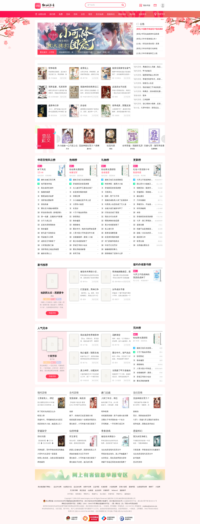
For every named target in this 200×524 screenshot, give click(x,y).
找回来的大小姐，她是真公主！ (50, 424)
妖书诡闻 (136, 458)
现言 (90, 14)
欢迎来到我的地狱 (80, 192)
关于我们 (70, 494)
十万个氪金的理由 (80, 212)
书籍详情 (52, 313)
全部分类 (40, 14)
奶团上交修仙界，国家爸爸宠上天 (82, 450)
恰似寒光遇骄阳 (76, 169)
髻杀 (144, 95)
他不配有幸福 (46, 184)
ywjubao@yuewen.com (150, 506)
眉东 (83, 299)
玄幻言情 (137, 392)
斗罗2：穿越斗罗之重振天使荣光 (146, 420)
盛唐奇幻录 (53, 105)
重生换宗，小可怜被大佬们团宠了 (82, 424)
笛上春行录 (109, 229)
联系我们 (79, 494)
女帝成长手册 (118, 289)
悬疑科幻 (111, 14)
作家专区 (159, 14)
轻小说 (136, 108)
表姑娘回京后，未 (66, 52)
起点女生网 (77, 487)
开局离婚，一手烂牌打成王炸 (112, 424)
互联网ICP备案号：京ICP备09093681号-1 (110, 501)
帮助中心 (87, 494)
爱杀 (115, 363)
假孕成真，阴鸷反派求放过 (144, 424)
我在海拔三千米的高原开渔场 (152, 87)
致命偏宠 (44, 229)
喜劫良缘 (44, 204)
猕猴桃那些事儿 (111, 249)
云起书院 (96, 487)
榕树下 (151, 487)
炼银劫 (136, 411)
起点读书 (98, 490)
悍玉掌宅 (73, 436)
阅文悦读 (83, 490)
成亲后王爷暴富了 (48, 241)
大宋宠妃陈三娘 (47, 245)
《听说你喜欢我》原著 (147, 44)
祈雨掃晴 (48, 175)
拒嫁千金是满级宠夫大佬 (145, 229)
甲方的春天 (147, 71)
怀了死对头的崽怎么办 (46, 411)
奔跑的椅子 (145, 281)
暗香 (115, 97)
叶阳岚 (83, 115)
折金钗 (83, 105)
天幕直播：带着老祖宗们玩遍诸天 (146, 450)
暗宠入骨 (41, 416)
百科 (75, 14)
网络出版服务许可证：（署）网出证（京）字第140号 (114, 503)
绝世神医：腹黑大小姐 (114, 184)
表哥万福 (76, 253)
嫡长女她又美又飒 (48, 180)
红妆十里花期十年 (141, 169)
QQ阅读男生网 (142, 487)
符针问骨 (42, 436)
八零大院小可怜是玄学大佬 (83, 233)
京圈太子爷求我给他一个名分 (112, 420)
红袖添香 (104, 487)
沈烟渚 (115, 115)
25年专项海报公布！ (146, 39)
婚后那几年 (141, 237)
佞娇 (71, 411)
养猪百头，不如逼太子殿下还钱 (145, 204)
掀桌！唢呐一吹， (104, 52)
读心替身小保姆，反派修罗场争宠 (152, 104)
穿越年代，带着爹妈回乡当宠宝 (50, 420)
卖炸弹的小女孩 (117, 282)
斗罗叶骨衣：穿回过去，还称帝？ (151, 108)
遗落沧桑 (140, 225)
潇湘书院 (132, 487)
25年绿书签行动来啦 (146, 48)
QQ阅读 (90, 490)
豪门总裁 (105, 392)
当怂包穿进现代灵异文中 (111, 450)
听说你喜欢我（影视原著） (51, 212)
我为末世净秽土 (140, 436)
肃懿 (52, 296)
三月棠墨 (116, 380)
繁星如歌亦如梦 (47, 196)
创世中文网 (87, 487)
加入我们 (103, 494)
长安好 (75, 208)
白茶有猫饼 (53, 97)
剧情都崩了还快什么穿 (114, 253)
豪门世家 (136, 341)
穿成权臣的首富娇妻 (81, 184)
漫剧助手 (123, 490)
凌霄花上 (84, 68)
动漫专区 (142, 14)
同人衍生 (136, 281)
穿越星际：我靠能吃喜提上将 (145, 192)
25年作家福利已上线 (146, 53)
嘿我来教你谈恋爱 (112, 221)
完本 (68, 14)
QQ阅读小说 (67, 487)
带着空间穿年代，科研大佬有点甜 (152, 79)
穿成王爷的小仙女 (80, 245)
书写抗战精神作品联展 (147, 34)
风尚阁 (132, 14)
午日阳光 (116, 78)
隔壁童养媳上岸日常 (151, 75)
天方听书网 (74, 490)
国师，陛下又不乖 (112, 196)
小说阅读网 (113, 487)
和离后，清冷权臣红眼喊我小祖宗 (152, 91)
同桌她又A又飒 (47, 237)
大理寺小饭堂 (78, 204)
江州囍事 (146, 100)
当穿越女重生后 (143, 245)
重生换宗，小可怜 (47, 52)
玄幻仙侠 (99, 14)
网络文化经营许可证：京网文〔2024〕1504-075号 (78, 503)
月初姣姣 (52, 78)
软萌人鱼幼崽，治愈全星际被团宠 (51, 458)
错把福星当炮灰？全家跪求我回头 (82, 420)
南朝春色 (76, 225)
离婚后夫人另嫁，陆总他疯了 (152, 67)
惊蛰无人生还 (123, 52)
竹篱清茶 (84, 380)
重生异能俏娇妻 (79, 249)
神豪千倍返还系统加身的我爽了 (113, 462)
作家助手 (106, 490)
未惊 (138, 212)
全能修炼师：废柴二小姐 (83, 237)
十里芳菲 (52, 356)
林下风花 (42, 169)
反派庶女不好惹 (119, 87)
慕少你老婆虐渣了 (80, 241)
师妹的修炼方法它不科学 (79, 454)
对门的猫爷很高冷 (112, 241)
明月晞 (143, 175)
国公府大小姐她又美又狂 (145, 184)
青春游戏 (122, 14)
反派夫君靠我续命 (48, 225)
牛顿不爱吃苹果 (86, 97)
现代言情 (137, 67)
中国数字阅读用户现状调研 (149, 29)
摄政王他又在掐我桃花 (82, 180)
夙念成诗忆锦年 (47, 188)
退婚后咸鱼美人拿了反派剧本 (116, 200)
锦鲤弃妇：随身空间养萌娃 (145, 188)
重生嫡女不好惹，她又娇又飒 (81, 462)
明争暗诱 (52, 68)
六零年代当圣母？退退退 (47, 454)
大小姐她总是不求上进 (82, 200)
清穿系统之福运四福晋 (50, 249)
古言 (83, 14)
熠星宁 (115, 299)
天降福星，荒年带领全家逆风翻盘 (51, 450)
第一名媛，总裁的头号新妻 (51, 217)
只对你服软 (141, 200)
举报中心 (119, 494)
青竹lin (84, 282)
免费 (61, 14)
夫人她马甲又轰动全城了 (83, 188)
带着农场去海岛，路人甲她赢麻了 (114, 454)
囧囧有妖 (80, 175)
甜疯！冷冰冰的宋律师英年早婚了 (145, 233)
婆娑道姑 (52, 115)
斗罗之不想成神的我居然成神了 (145, 180)
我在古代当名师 (111, 217)
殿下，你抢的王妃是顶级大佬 (81, 416)
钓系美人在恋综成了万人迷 (115, 204)
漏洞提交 (127, 494)
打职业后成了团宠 (112, 212)
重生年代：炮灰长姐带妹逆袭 (84, 229)
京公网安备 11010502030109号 (54, 501)
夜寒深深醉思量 (111, 233)
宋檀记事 (76, 196)
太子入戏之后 (46, 221)
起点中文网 (57, 487)
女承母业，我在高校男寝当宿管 (113, 458)
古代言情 (137, 75)
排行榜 (52, 14)
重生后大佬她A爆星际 (49, 208)
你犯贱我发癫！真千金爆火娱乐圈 (114, 416)
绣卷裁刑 (41, 462)
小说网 (157, 487)
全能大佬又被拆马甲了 (114, 208)
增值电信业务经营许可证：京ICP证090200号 (81, 501)
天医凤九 (108, 192)
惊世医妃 (76, 217)
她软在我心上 (46, 253)
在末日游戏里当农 (85, 52)
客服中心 (95, 494)
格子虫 (83, 363)
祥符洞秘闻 (141, 208)
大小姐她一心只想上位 (67, 146)
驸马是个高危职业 (48, 233)
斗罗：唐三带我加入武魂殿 (145, 221)
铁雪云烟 (140, 241)
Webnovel (114, 490)
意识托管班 (137, 462)
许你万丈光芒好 (111, 245)
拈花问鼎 (111, 146)
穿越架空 (42, 431)
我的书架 (144, 5)
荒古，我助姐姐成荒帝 (142, 416)
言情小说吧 (123, 487)
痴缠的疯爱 (45, 192)
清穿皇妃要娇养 (47, 200)
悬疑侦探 (137, 95)
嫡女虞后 (140, 196)
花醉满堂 (116, 335)
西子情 (83, 78)
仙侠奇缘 (74, 431)
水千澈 (83, 345)
